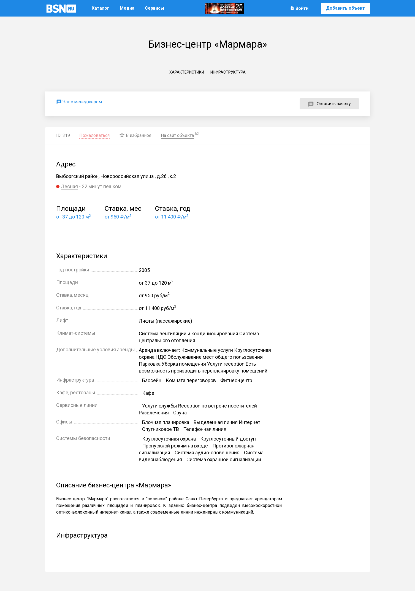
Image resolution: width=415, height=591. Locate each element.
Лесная (69, 186)
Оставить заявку (334, 103)
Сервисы (154, 8)
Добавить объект (345, 8)
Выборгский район (77, 176)
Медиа (127, 8)
